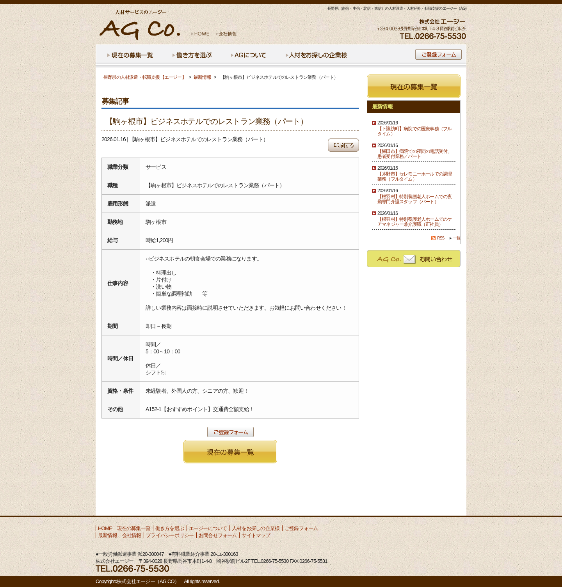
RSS (440, 238)
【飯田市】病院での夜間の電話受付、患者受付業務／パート (414, 154)
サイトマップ (256, 535)
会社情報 (131, 535)
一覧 (456, 238)
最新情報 (202, 77)
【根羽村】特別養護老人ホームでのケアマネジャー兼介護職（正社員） (414, 222)
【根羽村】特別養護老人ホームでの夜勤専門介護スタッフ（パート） (414, 199)
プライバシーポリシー (170, 535)
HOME (105, 528)
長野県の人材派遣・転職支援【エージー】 (144, 77)
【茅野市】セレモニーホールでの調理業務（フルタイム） (414, 177)
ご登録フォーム (301, 528)
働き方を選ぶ (169, 528)
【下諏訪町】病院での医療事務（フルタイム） (414, 131)
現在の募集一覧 (133, 528)
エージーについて (208, 528)
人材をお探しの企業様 (255, 528)
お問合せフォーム (218, 535)
